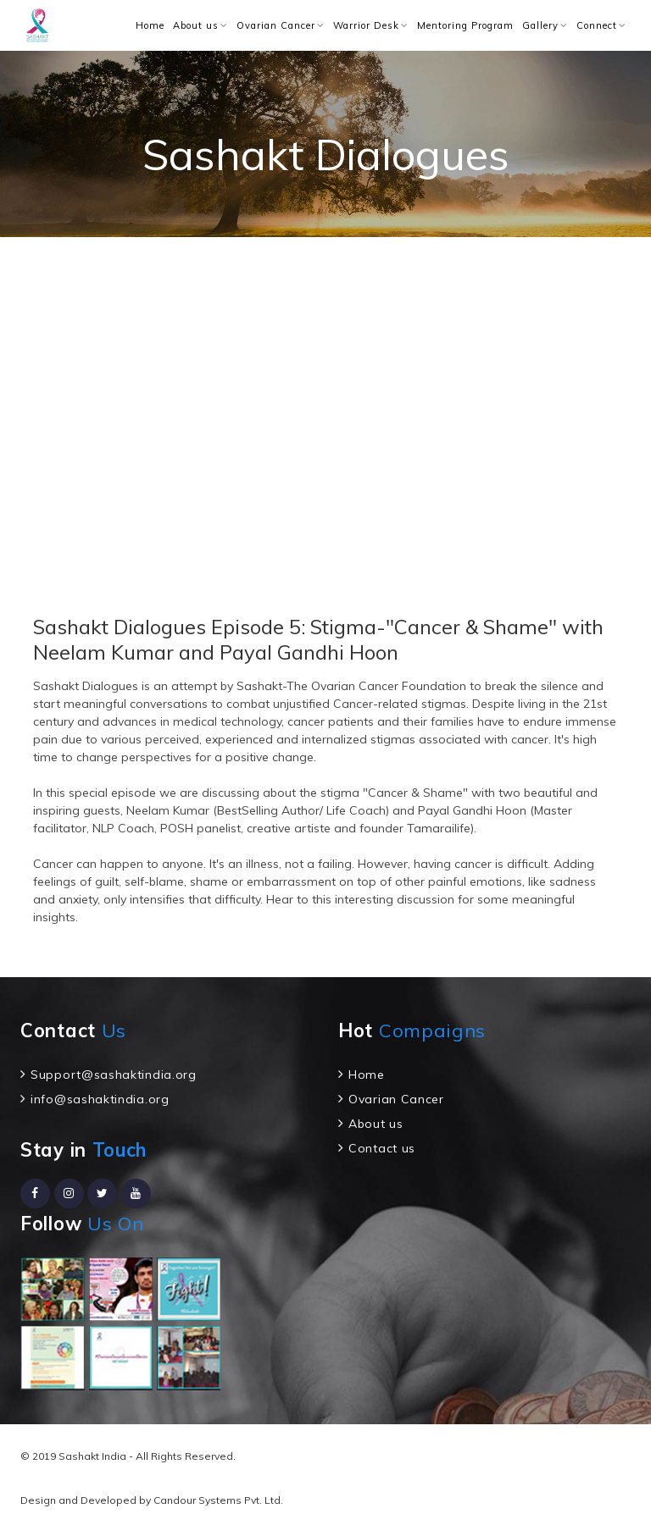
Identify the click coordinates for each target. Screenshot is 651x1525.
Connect (596, 25)
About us (196, 25)
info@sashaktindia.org (100, 1099)
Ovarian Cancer (275, 25)
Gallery (540, 25)
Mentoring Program (465, 25)
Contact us (381, 1148)
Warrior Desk (366, 25)
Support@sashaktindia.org (114, 1074)
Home (150, 25)
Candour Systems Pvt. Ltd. (218, 1500)
